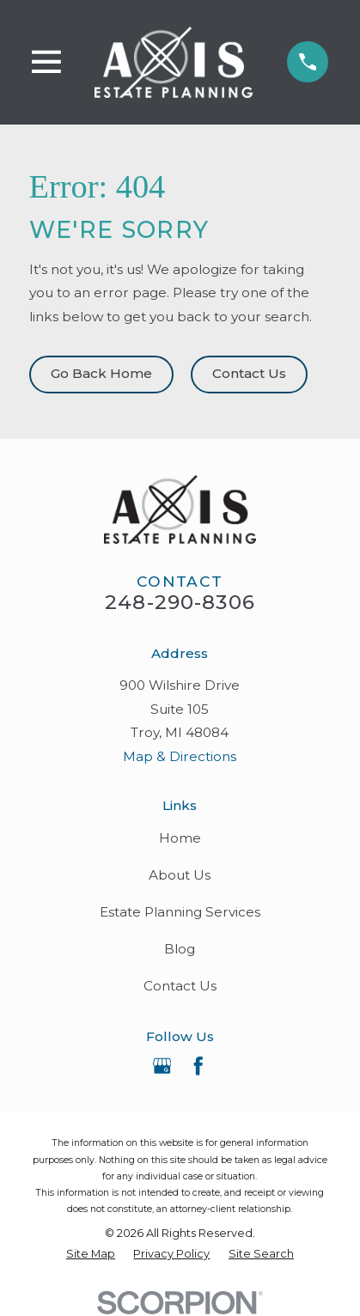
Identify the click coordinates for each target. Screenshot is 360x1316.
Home (180, 838)
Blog (179, 949)
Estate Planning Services (180, 912)
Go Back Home (101, 373)
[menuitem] (90, 1254)
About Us (180, 875)
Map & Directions (179, 756)
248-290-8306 (180, 602)
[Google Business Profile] (162, 1066)
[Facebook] (198, 1066)
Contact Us (249, 373)
